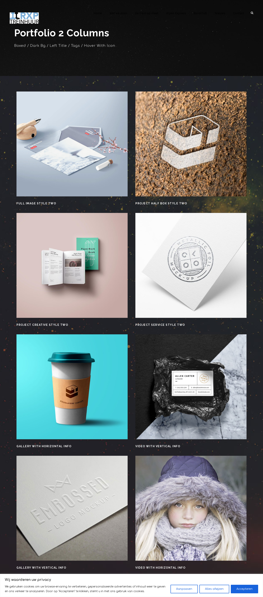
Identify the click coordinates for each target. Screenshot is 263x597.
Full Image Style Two (35, 203)
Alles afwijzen (214, 588)
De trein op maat (148, 13)
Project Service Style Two (160, 324)
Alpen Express (178, 13)
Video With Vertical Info (157, 446)
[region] (131, 585)
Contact (238, 13)
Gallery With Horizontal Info (43, 446)
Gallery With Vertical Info (41, 567)
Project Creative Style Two (42, 324)
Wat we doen (120, 13)
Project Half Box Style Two (161, 203)
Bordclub (201, 13)
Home (99, 13)
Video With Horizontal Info (160, 567)
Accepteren (244, 588)
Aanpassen (184, 588)
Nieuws (220, 13)
